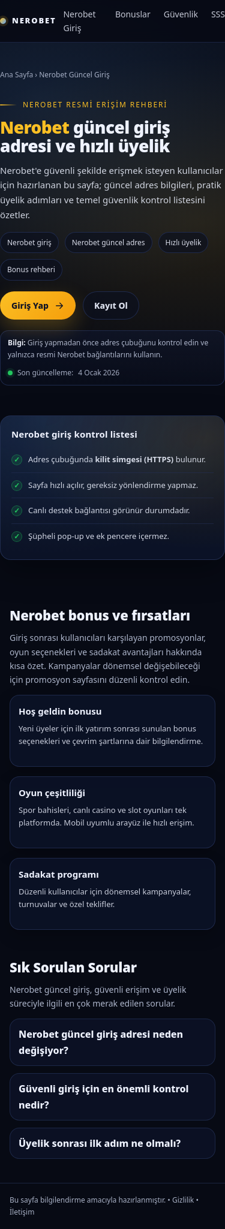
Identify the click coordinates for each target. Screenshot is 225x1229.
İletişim (22, 1212)
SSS (218, 14)
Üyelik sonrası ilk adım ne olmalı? (100, 1143)
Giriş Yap (37, 305)
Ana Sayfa (16, 75)
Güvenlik (181, 14)
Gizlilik (183, 1200)
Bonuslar (133, 14)
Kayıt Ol (111, 305)
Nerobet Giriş (79, 21)
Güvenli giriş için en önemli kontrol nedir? (103, 1096)
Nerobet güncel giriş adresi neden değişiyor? (101, 1042)
